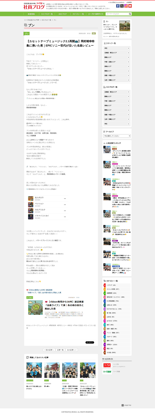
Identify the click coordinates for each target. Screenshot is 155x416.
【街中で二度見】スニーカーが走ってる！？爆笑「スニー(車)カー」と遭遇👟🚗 (121, 270)
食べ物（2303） (112, 313)
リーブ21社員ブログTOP (31, 20)
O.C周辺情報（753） (113, 301)
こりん (64, 380)
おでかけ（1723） (112, 321)
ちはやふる (30, 380)
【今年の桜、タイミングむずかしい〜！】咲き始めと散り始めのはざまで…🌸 (121, 245)
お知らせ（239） (112, 305)
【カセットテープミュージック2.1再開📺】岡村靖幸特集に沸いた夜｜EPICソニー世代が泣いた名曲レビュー (88, 391)
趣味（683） (110, 340)
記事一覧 (60, 350)
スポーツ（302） (112, 336)
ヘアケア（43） (111, 285)
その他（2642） (112, 352)
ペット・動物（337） (113, 333)
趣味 (93, 33)
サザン (46, 380)
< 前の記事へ (49, 350)
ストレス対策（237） (113, 289)
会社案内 (129, 2)
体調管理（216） (112, 293)
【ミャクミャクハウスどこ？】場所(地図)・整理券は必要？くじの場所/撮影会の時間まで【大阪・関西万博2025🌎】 (121, 170)
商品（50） (110, 348)
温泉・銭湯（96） (112, 329)
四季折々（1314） (112, 344)
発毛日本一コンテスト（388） (116, 297)
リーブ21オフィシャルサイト (117, 2)
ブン (26, 34)
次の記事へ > (71, 350)
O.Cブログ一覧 (46, 20)
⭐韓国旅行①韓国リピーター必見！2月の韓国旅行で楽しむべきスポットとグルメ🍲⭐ (121, 258)
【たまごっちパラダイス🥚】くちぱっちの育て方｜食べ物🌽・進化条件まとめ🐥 (121, 232)
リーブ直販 (116, 371)
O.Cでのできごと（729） (114, 309)
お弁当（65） (111, 317)
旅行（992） (110, 325)
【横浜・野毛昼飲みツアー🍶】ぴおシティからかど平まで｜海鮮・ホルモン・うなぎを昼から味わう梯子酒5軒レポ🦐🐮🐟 (121, 202)
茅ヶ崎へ (47, 386)
